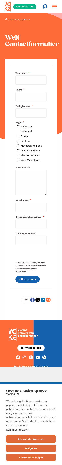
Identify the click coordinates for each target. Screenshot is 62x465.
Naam (18, 89)
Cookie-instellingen (31, 457)
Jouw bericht (22, 167)
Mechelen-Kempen (31, 145)
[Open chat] (45, 6)
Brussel (25, 136)
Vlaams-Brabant (30, 155)
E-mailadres (22, 200)
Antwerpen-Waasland (27, 129)
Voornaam (21, 73)
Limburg (25, 141)
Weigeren (31, 448)
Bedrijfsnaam (23, 106)
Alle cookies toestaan (31, 439)
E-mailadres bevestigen (28, 216)
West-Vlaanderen (30, 160)
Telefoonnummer (25, 233)
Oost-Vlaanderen (30, 150)
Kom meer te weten (17, 429)
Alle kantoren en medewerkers (31, 366)
